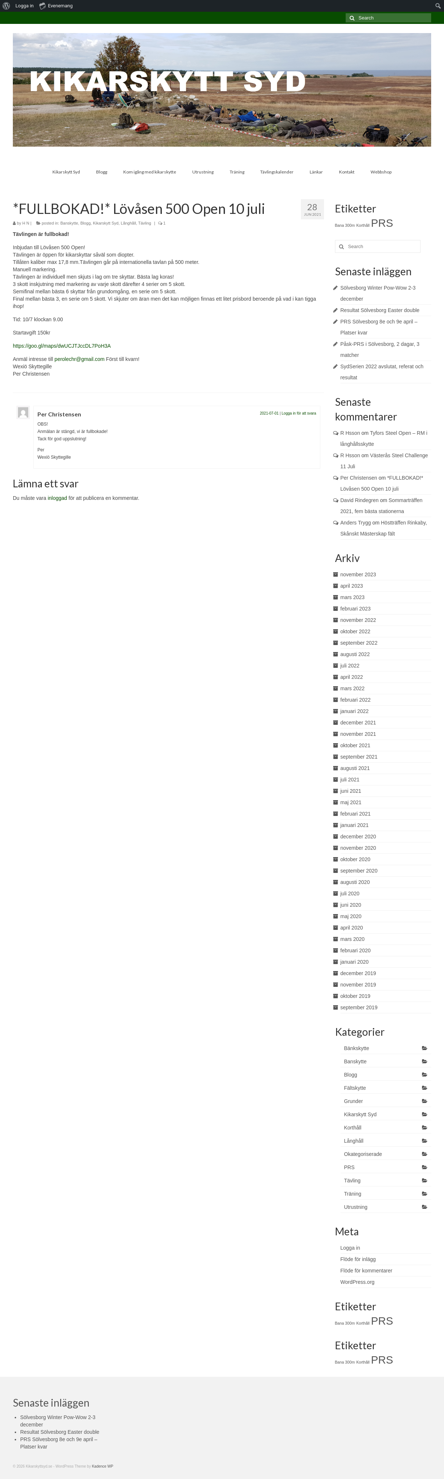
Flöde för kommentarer (367, 1271)
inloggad (57, 498)
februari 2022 (356, 700)
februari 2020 (356, 950)
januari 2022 (355, 711)
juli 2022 (350, 666)
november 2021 (358, 734)
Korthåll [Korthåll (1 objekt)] (363, 225)
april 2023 (352, 586)
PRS (349, 1167)
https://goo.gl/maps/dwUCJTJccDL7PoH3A (62, 346)
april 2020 (352, 928)
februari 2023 (356, 609)
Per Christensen (59, 414)
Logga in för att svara (299, 413)
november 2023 (358, 574)
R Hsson (350, 433)
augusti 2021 (355, 768)
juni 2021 (351, 791)
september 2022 (359, 643)
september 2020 (359, 871)
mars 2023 (353, 597)
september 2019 (359, 1007)
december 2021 (358, 723)
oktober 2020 (356, 859)
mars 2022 (353, 688)
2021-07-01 (269, 413)
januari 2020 (355, 962)
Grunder (353, 1101)
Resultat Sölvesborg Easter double (380, 310)
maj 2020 (351, 916)
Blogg (85, 223)
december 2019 (358, 973)
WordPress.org (358, 1282)
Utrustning (356, 1207)
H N (25, 223)
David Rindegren (360, 500)
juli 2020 (350, 893)
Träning (352, 1194)
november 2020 (358, 848)
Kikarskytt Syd (106, 223)
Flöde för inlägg (358, 1259)
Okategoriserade (363, 1154)
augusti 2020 (355, 882)
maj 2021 (351, 802)
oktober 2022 (356, 631)
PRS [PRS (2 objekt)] (382, 223)
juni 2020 (351, 905)
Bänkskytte (356, 1048)
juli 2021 (350, 780)
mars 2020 (353, 939)
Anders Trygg (356, 523)
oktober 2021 (356, 745)
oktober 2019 (356, 996)
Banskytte (69, 223)
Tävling (144, 223)
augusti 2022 (355, 654)
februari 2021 (356, 814)
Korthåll (352, 1128)
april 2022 (352, 677)
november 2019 (358, 985)
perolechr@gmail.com (80, 359)
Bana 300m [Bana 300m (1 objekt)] (345, 225)
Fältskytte (355, 1088)
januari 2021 (355, 825)
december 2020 (358, 836)
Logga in (24, 5)
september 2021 (359, 757)
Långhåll (128, 223)
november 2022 (358, 620)
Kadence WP (102, 1466)
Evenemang (56, 5)
